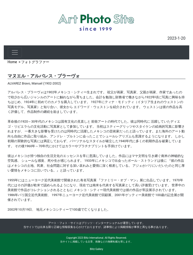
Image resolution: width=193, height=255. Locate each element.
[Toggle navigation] (15, 52)
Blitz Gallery (96, 249)
